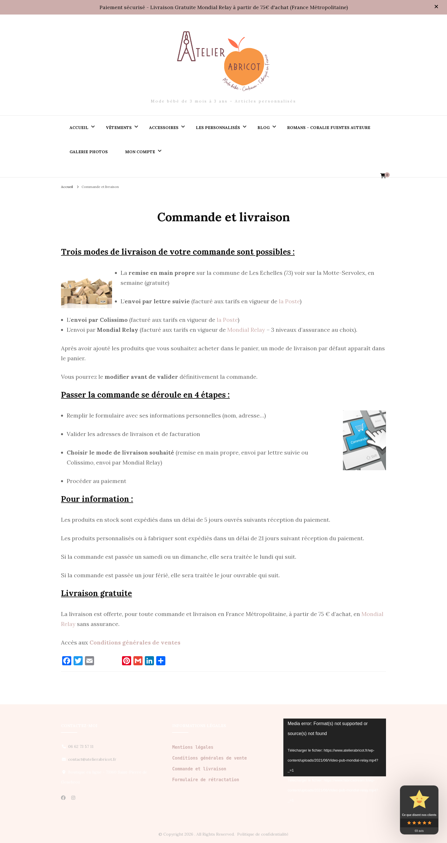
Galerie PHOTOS (89, 151)
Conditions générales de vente (209, 758)
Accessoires (163, 127)
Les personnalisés (218, 127)
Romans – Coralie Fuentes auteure (328, 127)
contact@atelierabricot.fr (92, 759)
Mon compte (140, 151)
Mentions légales (193, 747)
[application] (334, 747)
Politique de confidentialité (262, 834)
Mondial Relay (246, 329)
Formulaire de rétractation (205, 779)
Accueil (79, 127)
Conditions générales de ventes (135, 642)
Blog (263, 127)
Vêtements (119, 127)
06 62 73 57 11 (81, 746)
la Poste (289, 301)
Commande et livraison (199, 769)
